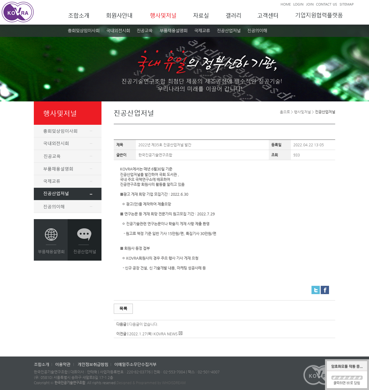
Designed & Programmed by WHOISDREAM (151, 383)
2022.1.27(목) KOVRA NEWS (153, 334)
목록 (123, 308)
